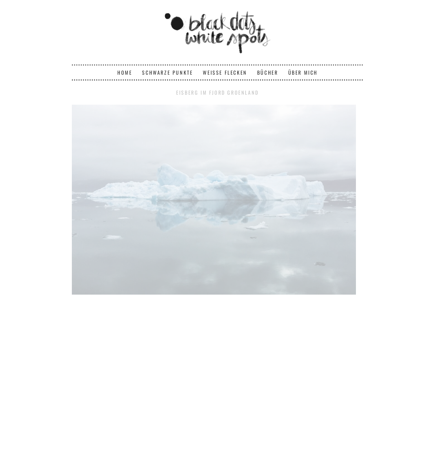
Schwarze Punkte (167, 72)
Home (124, 72)
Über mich (303, 72)
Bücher (267, 72)
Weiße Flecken (225, 72)
